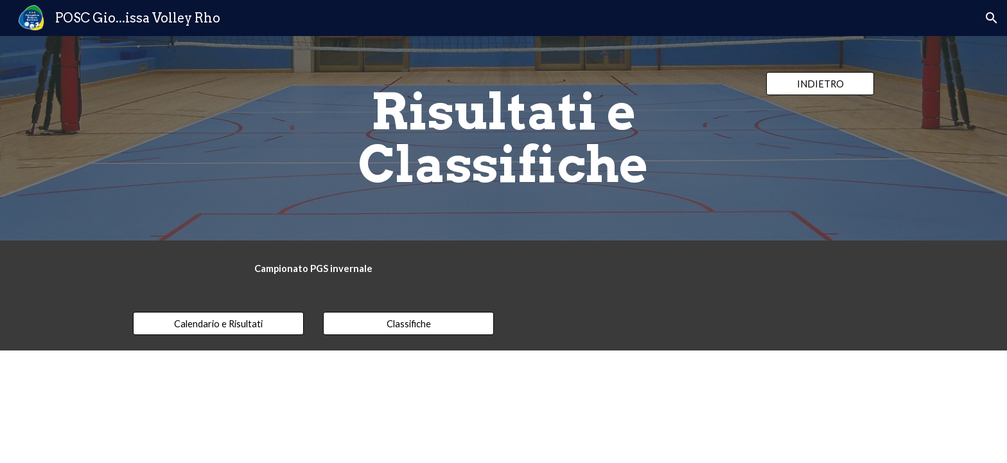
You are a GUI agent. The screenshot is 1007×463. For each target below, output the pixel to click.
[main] (503, 138)
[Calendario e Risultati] (218, 323)
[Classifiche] (408, 323)
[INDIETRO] (820, 83)
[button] (991, 18)
